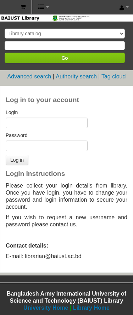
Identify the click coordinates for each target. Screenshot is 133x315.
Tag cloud (113, 76)
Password (16, 135)
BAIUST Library (7, 7)
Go (64, 57)
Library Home (91, 308)
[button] (23, 7)
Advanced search (29, 76)
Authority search (76, 76)
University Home (45, 308)
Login (12, 112)
